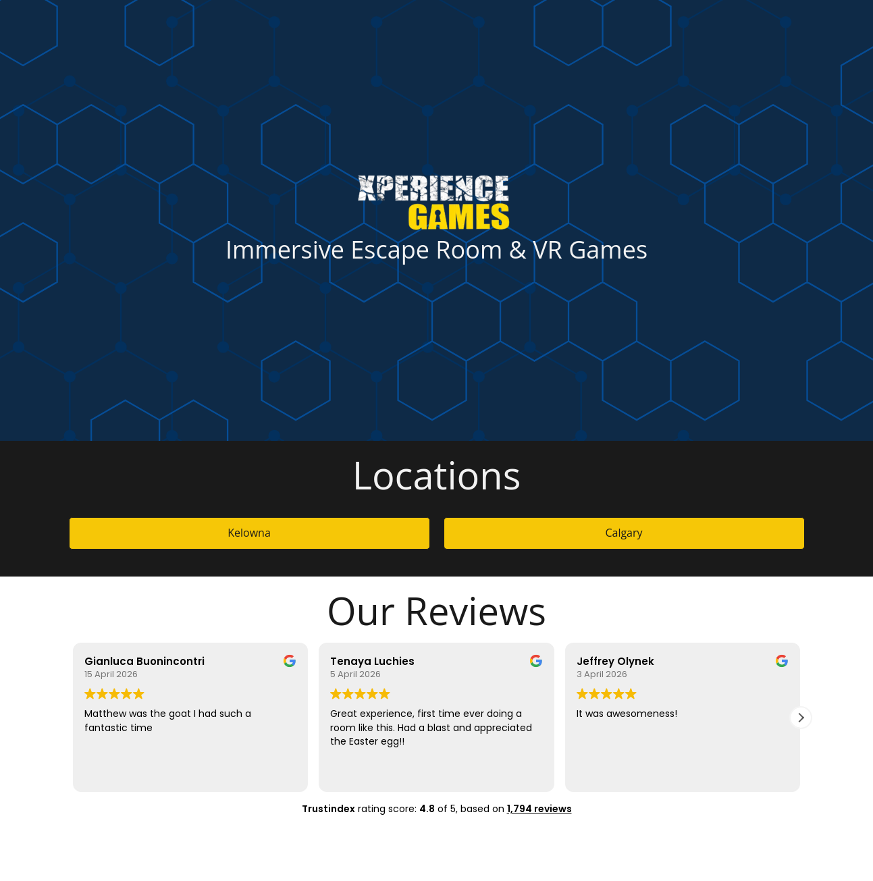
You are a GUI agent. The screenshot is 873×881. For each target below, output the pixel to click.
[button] (801, 718)
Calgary (623, 532)
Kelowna (249, 532)
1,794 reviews (539, 809)
